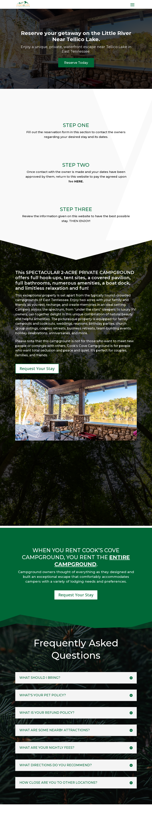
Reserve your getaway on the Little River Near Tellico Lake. (76, 36)
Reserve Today (76, 63)
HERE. (79, 182)
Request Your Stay (37, 370)
